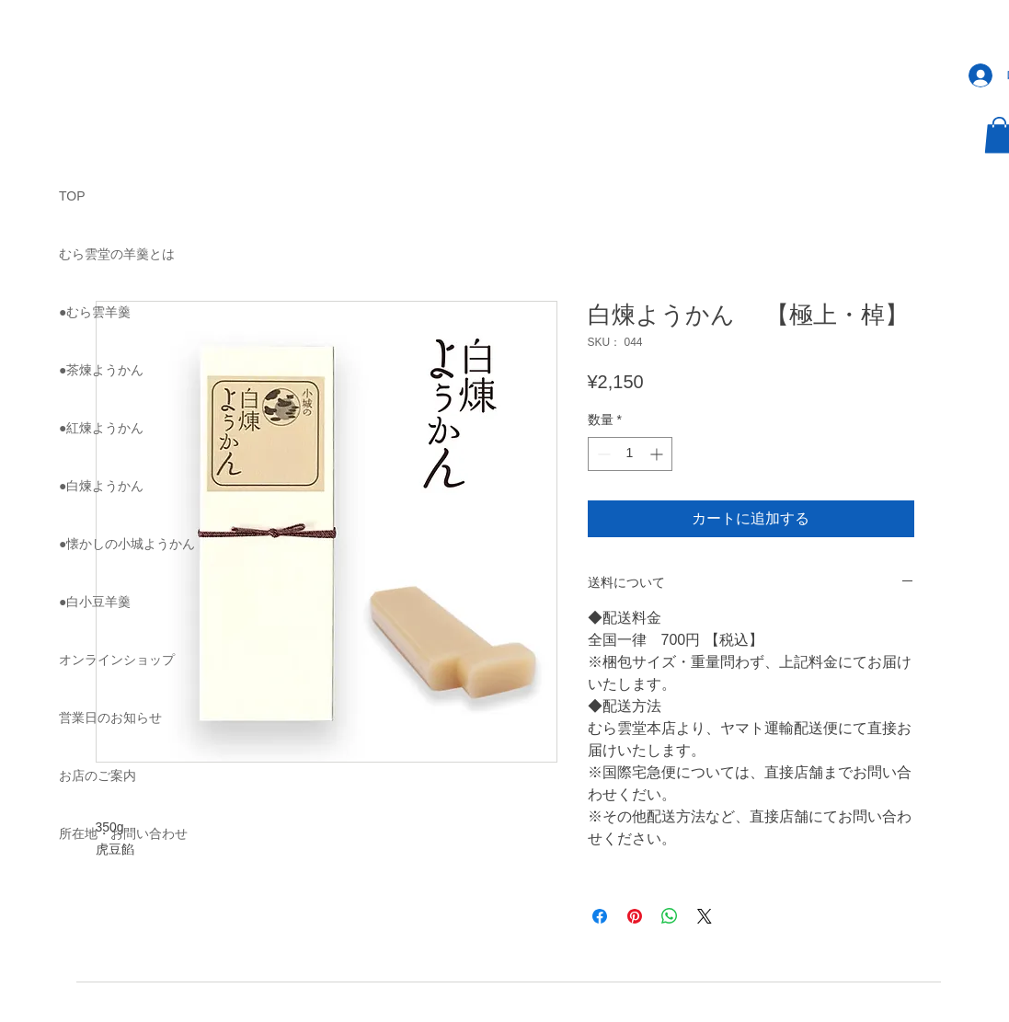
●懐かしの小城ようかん (127, 543)
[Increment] (658, 454)
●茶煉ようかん (101, 369)
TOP (72, 196)
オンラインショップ (117, 659)
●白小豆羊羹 (95, 601)
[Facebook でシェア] (600, 916)
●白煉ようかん (101, 485)
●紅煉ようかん (101, 427)
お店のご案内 (97, 775)
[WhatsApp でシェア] (670, 916)
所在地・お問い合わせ (123, 833)
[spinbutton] (630, 454)
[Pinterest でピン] (635, 916)
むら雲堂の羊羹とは (117, 254)
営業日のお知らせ (110, 717)
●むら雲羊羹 (95, 311)
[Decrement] (601, 454)
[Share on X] (705, 916)
